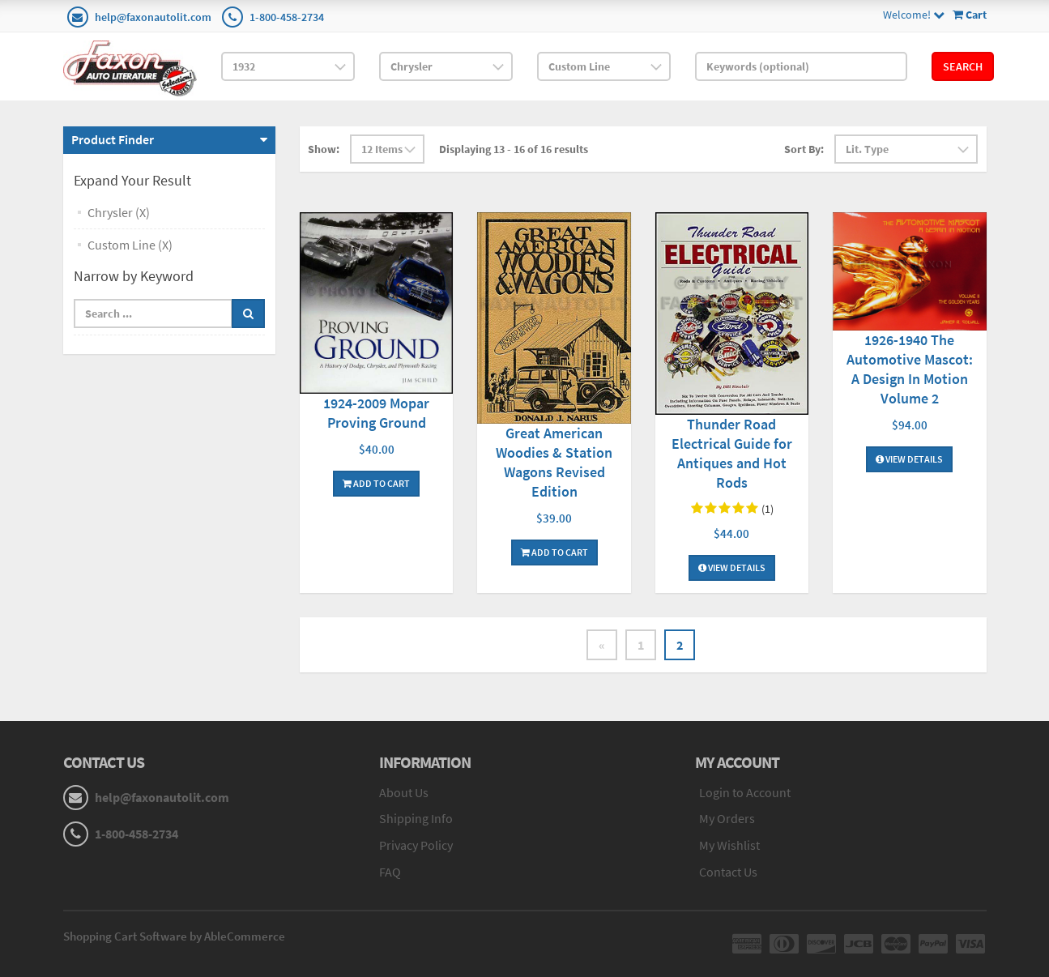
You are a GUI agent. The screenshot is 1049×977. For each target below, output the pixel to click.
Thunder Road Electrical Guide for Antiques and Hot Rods (732, 453)
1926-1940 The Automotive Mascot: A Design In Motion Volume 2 (909, 369)
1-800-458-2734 (286, 17)
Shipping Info (416, 818)
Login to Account (745, 792)
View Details (731, 567)
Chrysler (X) (118, 212)
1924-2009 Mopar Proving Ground (376, 413)
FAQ (390, 872)
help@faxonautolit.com (153, 17)
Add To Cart (376, 483)
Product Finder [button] (112, 139)
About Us (404, 792)
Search (963, 66)
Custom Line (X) (130, 245)
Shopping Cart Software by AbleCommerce (174, 936)
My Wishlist (729, 845)
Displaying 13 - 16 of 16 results (513, 149)
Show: (323, 149)
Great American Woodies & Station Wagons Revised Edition (554, 462)
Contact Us (728, 872)
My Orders (727, 818)
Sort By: (804, 149)
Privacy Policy (416, 845)
